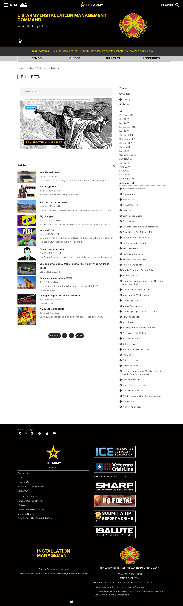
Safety (149, 582)
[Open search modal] (171, 4)
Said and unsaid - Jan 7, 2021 (56, 278)
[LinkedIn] (32, 433)
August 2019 (125, 159)
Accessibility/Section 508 (30, 486)
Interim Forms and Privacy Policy (139, 270)
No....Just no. (47, 230)
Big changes (46, 216)
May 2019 (124, 170)
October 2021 (126, 135)
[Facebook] (20, 433)
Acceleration (129, 194)
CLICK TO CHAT (119, 476)
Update (126, 94)
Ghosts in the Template (134, 259)
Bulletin (113, 58)
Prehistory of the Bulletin (135, 333)
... (71, 335)
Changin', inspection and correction (60, 295)
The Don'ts (128, 355)
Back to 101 (128, 199)
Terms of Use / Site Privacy (30, 501)
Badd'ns (127, 210)
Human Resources (102, 587)
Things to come (130, 360)
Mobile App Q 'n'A (131, 300)
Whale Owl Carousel (133, 390)
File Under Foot (130, 248)
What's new (128, 401)
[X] (26, 433)
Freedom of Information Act (30, 509)
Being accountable (132, 216)
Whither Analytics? (132, 407)
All (120, 111)
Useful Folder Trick (132, 379)
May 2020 (124, 151)
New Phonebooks (49, 172)
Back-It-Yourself (130, 205)
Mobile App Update (132, 306)
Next (79, 335)
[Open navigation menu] (10, 4)
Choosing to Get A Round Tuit (138, 232)
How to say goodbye (133, 264)
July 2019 (124, 163)
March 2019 (125, 174)
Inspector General (26, 514)
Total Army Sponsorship (133, 582)
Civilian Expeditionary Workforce (128, 587)
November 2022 (127, 127)
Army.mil (53, 467)
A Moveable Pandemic (52, 309)
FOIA (20, 477)
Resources (151, 58)
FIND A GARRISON (129, 578)
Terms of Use (23, 482)
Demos (36, 58)
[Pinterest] (39, 433)
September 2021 (127, 139)
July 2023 (124, 119)
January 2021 (126, 143)
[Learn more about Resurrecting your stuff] (66, 118)
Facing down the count (53, 249)
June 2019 (124, 167)
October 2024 (126, 115)
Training (126, 99)
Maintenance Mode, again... (136, 295)
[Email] (54, 433)
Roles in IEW (129, 344)
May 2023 (124, 123)
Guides (74, 58)
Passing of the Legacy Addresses (139, 327)
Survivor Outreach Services (107, 582)
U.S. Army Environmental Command (53, 569)
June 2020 (124, 147)
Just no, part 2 (48, 186)
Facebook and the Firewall (136, 237)
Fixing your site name (133, 254)
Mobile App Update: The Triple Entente (142, 311)
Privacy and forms (131, 338)
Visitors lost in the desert (54, 202)
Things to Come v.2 (132, 365)
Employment (23, 473)
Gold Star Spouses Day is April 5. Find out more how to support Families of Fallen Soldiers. (91, 51)
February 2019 (126, 178)
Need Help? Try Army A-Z (29, 496)
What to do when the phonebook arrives (143, 396)
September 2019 (127, 155)
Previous (54, 335)
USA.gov (21, 505)
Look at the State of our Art (136, 289)
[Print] (47, 433)
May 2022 (124, 131)
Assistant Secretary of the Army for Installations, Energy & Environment (53, 573)
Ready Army (22, 491)
